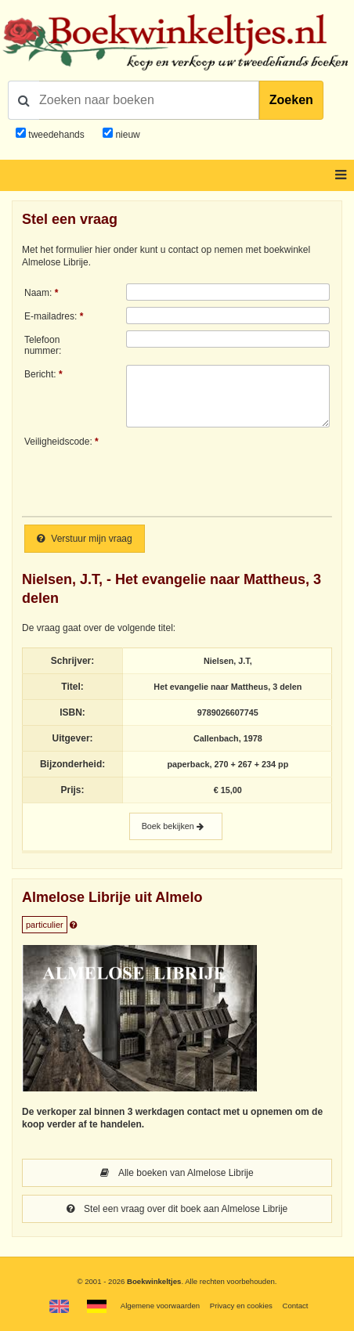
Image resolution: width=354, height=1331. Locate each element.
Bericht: (40, 374)
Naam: (38, 292)
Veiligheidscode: (58, 441)
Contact (295, 1305)
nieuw (126, 134)
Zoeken (291, 99)
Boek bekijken (176, 826)
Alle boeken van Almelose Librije (176, 1172)
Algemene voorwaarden (160, 1305)
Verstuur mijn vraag (84, 538)
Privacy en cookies (241, 1305)
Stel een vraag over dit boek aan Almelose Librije (177, 1208)
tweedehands (56, 134)
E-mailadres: (50, 316)
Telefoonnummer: (42, 345)
